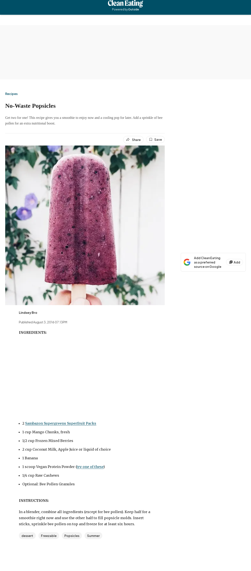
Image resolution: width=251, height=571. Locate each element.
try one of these (90, 467)
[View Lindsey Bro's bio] (28, 312)
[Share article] (133, 139)
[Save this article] (155, 139)
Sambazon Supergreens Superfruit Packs (60, 423)
